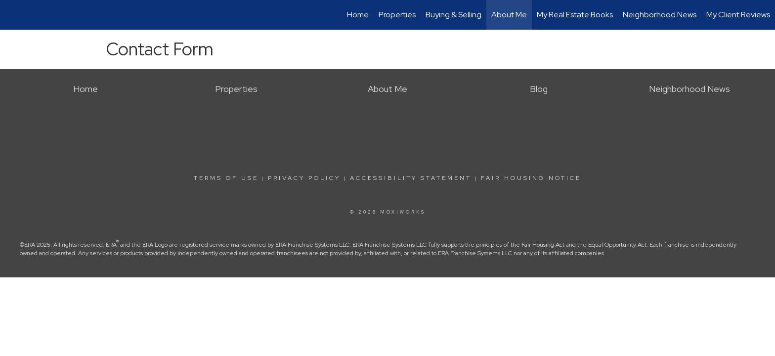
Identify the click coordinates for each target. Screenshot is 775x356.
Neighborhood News (659, 14)
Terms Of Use (226, 178)
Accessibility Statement (411, 178)
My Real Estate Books (575, 14)
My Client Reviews (738, 14)
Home (358, 14)
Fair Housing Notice (531, 178)
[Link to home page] (12, 15)
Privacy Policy (304, 178)
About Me (509, 14)
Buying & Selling (453, 14)
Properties (397, 14)
